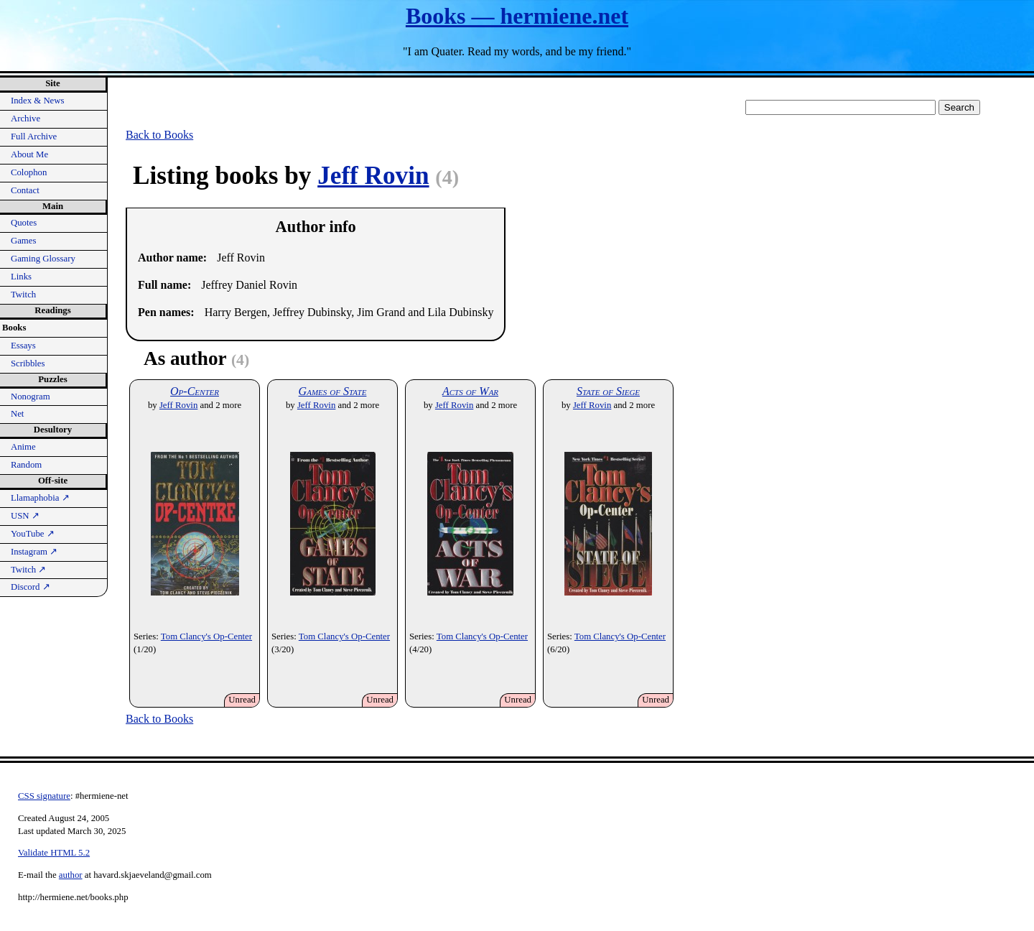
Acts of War (470, 391)
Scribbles (28, 363)
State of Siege (608, 391)
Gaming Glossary (43, 259)
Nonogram (30, 397)
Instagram (34, 552)
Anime (23, 447)
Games (24, 241)
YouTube (33, 534)
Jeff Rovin (373, 176)
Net (17, 414)
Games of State (333, 391)
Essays (23, 346)
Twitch (23, 295)
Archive (25, 119)
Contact (25, 190)
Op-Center (194, 391)
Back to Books (159, 135)
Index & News (38, 101)
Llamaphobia (40, 498)
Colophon (29, 172)
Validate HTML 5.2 (54, 853)
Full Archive (34, 136)
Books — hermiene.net (517, 16)
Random (26, 465)
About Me (29, 154)
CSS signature (44, 796)
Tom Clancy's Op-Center (206, 636)
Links (21, 277)
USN (25, 516)
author (71, 875)
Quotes (24, 223)
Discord (30, 587)
